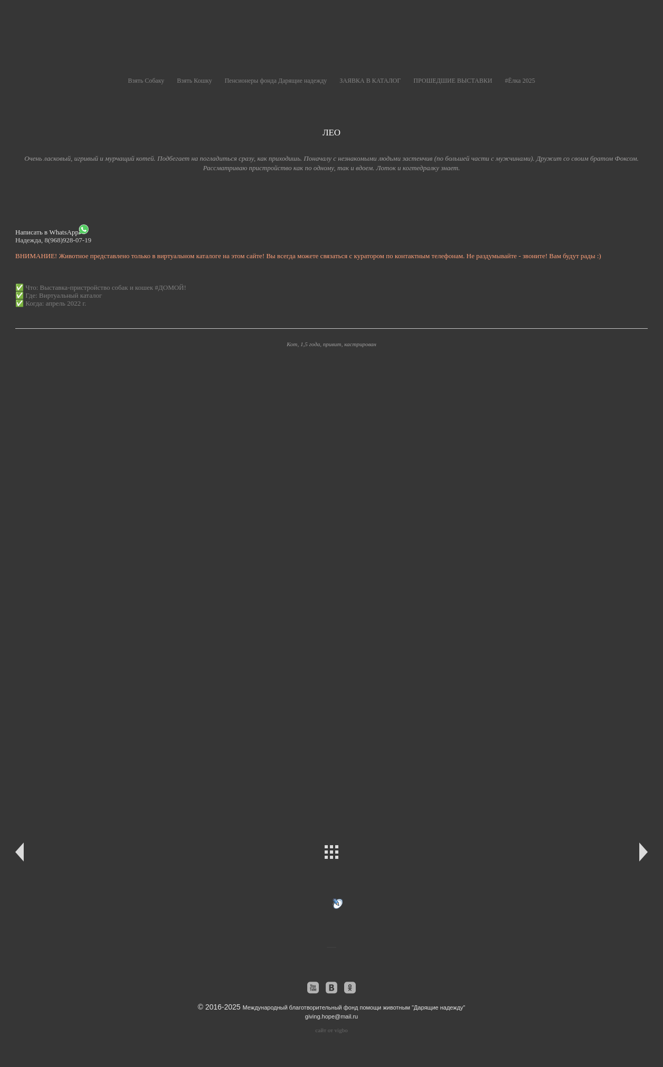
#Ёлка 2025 (520, 80)
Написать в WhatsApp (52, 230)
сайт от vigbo (331, 1030)
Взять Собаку (146, 80)
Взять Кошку (194, 80)
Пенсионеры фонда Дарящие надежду (276, 80)
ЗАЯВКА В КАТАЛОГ (370, 80)
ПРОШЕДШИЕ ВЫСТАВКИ (452, 80)
